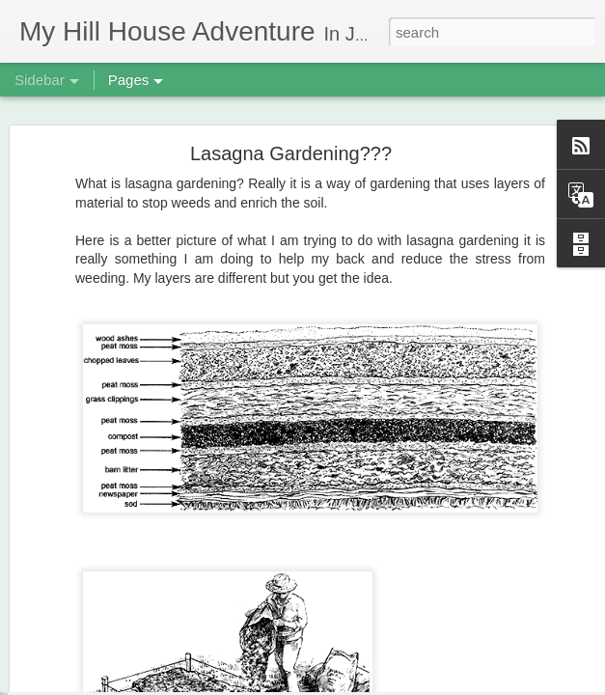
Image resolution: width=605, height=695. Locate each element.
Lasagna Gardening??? (291, 122)
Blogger (363, 684)
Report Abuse (420, 684)
